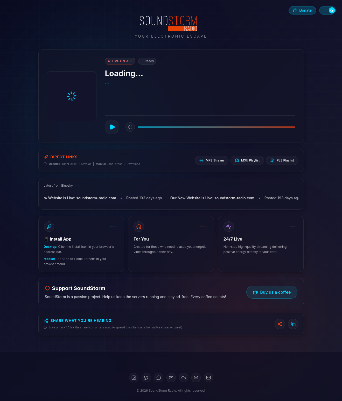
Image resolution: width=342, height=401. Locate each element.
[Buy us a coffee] (302, 10)
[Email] (208, 377)
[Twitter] (146, 377)
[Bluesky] (158, 377)
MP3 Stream (211, 160)
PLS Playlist (282, 160)
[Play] (112, 127)
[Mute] (130, 127)
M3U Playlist (247, 160)
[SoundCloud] (183, 377)
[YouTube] (171, 377)
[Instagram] (133, 377)
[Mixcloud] (196, 377)
